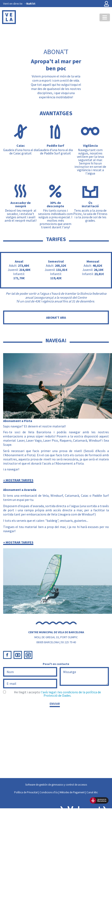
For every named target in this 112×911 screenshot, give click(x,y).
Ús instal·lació (90, 204)
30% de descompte (55, 204)
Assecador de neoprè (20, 204)
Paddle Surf (55, 145)
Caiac (20, 145)
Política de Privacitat (26, 792)
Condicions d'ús (49, 792)
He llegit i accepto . (57, 693)
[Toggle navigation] (104, 17)
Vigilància (90, 145)
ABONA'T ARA (56, 317)
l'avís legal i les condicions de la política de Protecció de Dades (71, 693)
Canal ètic (92, 792)
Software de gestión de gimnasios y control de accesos (56, 784)
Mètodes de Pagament (72, 792)
